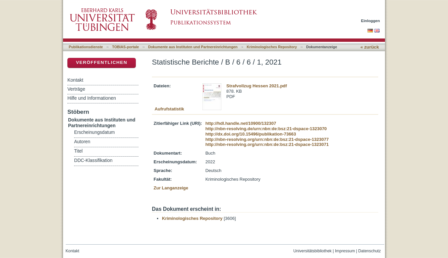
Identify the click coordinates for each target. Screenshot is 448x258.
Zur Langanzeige (171, 187)
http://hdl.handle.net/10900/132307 (240, 123)
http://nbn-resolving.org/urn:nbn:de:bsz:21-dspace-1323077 (267, 139)
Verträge (76, 89)
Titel (78, 151)
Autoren (82, 141)
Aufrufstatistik (169, 108)
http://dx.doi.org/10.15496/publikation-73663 (250, 134)
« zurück (369, 47)
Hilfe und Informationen (91, 98)
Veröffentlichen (101, 62)
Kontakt (75, 80)
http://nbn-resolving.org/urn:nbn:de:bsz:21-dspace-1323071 (267, 144)
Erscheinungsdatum (94, 132)
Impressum (345, 251)
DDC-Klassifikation (93, 160)
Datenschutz (369, 251)
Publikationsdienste (86, 47)
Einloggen (370, 20)
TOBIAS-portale (125, 47)
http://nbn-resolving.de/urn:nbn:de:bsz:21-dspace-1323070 (266, 128)
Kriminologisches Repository (272, 47)
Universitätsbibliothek (312, 251)
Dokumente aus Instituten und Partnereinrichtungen (193, 47)
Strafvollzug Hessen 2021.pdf (256, 85)
